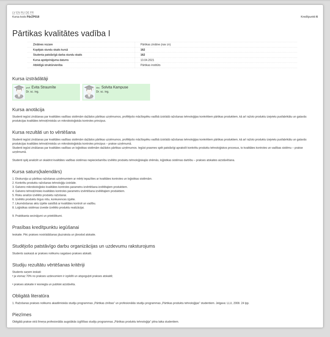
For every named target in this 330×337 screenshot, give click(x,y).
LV (13, 12)
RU (23, 12)
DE (27, 12)
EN (18, 12)
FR (32, 12)
